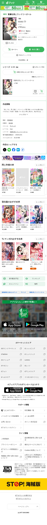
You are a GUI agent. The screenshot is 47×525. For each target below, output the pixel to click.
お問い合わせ (6, 422)
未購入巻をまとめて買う (25, 72)
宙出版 (11, 123)
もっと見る (39, 165)
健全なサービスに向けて (33, 444)
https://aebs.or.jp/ (21, 474)
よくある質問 (29, 416)
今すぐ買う (36, 49)
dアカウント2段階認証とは (10, 450)
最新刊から (41, 76)
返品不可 (20, 39)
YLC (11, 129)
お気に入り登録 (39, 67)
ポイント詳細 (23, 33)
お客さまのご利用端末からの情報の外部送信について (33, 457)
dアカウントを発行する (23, 495)
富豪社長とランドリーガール (24, 80)
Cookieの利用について (33, 450)
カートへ (14, 49)
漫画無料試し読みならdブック (9, 292)
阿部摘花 (20, 21)
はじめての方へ (8, 410)
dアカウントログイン (8, 427)
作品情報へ (22, 60)
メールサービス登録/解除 (10, 416)
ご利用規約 (5, 439)
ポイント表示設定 (31, 422)
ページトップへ (23, 506)
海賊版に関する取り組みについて (9, 457)
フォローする (25, 21)
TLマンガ (13, 126)
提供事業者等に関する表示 (33, 439)
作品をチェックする (25, 55)
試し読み (11, 43)
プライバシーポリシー (9, 444)
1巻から (34, 76)
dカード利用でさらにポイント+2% (27, 37)
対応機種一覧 (29, 410)
